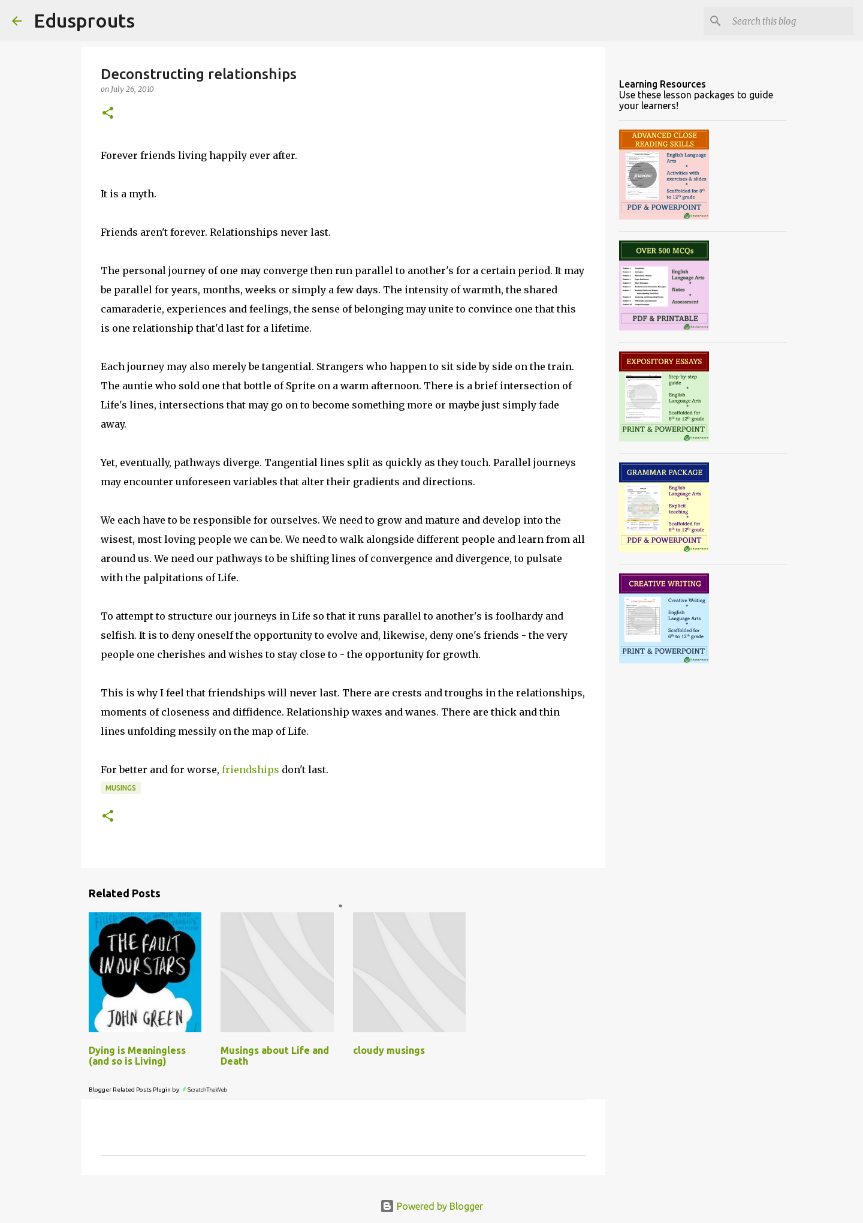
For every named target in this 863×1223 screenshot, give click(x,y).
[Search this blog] (790, 21)
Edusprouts (84, 20)
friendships (250, 770)
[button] (108, 114)
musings (120, 788)
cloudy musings (389, 1050)
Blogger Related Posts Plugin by (158, 1089)
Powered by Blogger (431, 1206)
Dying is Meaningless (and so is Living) (137, 1055)
